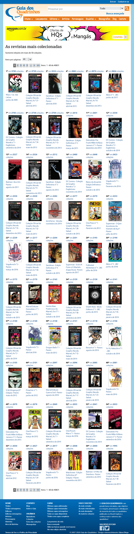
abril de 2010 (54, 100)
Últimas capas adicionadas (57, 506)
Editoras (55, 18)
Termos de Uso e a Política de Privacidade (21, 532)
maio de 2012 (54, 350)
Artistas (66, 18)
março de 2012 (34, 434)
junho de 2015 (34, 310)
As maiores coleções (86, 514)
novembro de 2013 (54, 142)
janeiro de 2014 (114, 311)
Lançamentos (41, 18)
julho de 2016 (94, 268)
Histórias (8, 522)
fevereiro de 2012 (94, 225)
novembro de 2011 (74, 476)
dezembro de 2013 (94, 100)
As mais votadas (85, 506)
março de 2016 (14, 267)
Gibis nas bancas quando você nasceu (61, 527)
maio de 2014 (34, 269)
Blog (115, 18)
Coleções (29, 519)
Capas (50, 503)
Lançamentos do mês (55, 522)
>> (38, 65)
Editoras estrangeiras (13, 514)
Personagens (78, 18)
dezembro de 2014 (94, 144)
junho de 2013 (94, 309)
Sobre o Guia (31, 509)
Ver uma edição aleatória (56, 529)
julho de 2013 (114, 228)
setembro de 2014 (14, 142)
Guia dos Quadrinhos (111, 503)
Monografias (104, 18)
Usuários (91, 18)
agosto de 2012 (54, 186)
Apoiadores (30, 516)
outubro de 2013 (94, 186)
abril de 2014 (74, 395)
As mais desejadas (85, 511)
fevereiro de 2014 (34, 477)
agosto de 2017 (74, 268)
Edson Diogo (124, 532)
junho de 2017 (114, 96)
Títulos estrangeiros (13, 509)
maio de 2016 (114, 392)
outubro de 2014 (114, 145)
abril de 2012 (14, 475)
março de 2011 (74, 144)
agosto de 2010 (54, 392)
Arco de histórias (11, 524)
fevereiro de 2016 (114, 184)
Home (8, 503)
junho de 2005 (14, 97)
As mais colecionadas (87, 509)
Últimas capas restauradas (57, 509)
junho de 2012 (34, 393)
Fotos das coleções (33, 522)
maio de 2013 (34, 142)
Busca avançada (53, 524)
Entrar (113, 2)
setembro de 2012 (94, 474)
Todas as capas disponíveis (57, 514)
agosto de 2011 (14, 184)
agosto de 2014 (94, 348)
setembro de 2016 (114, 435)
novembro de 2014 (74, 186)
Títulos (28, 18)
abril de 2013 (34, 100)
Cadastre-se (123, 2)
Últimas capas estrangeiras (57, 511)
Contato (122, 18)
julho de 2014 (14, 353)
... (31, 65)
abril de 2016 (34, 350)
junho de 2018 (114, 265)
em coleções (16, 71)
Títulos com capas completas (58, 516)
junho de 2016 (54, 475)
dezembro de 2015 (14, 436)
